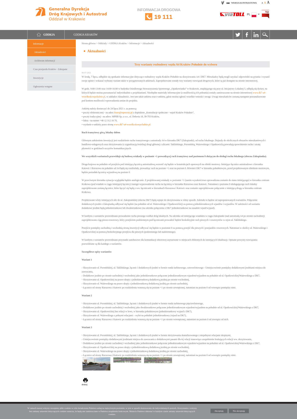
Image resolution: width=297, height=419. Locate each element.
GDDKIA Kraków (86, 34)
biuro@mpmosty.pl (123, 112)
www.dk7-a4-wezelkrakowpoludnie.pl (132, 124)
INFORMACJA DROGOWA (158, 17)
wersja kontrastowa (244, 3)
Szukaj (265, 34)
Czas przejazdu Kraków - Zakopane (50, 69)
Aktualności (40, 52)
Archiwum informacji (44, 60)
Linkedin (255, 34)
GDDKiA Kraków (118, 43)
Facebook (246, 34)
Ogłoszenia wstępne (42, 86)
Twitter (237, 34)
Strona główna (89, 43)
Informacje (38, 43)
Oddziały (102, 43)
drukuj (84, 384)
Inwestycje (38, 78)
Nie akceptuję (239, 411)
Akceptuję (218, 411)
